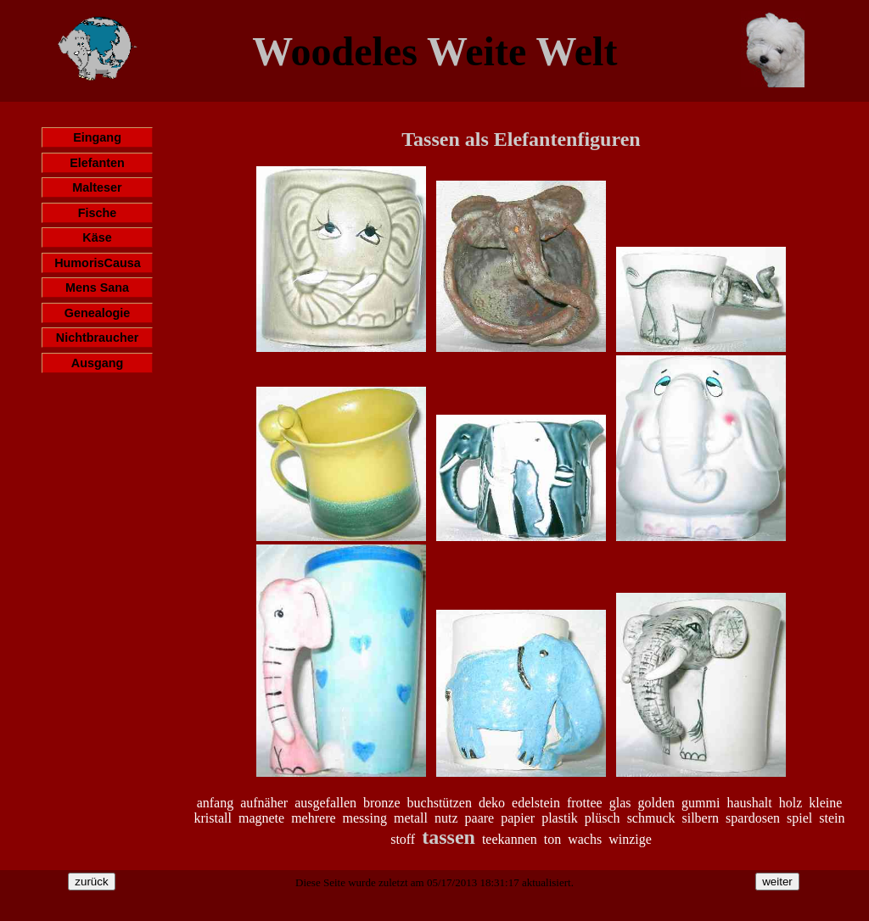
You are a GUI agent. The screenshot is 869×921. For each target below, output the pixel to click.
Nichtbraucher (97, 337)
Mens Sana (97, 287)
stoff (402, 839)
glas (620, 802)
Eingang (97, 137)
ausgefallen (325, 802)
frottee (585, 802)
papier (518, 818)
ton (552, 839)
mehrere (313, 818)
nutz (446, 818)
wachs (585, 839)
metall (411, 818)
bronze (382, 802)
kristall (213, 818)
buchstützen (439, 802)
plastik (559, 818)
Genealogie (97, 313)
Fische (97, 213)
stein (831, 818)
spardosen (753, 818)
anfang (215, 802)
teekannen (509, 839)
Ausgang (97, 363)
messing (365, 818)
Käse (96, 237)
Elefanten (97, 163)
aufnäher (264, 802)
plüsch (602, 818)
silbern (701, 818)
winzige (630, 839)
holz (791, 802)
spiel (799, 818)
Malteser (96, 187)
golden (656, 802)
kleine (825, 802)
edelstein (536, 802)
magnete (261, 818)
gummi (700, 802)
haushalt (748, 802)
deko (492, 802)
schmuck (651, 818)
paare (480, 818)
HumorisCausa (97, 263)
